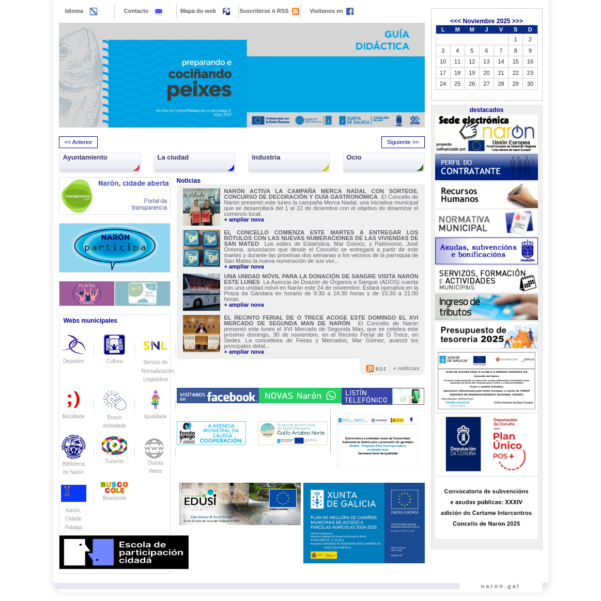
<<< (455, 21)
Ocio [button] (354, 157)
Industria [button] (266, 157)
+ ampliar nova (244, 220)
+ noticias (406, 368)
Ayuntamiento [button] (85, 157)
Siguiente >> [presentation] (403, 142)
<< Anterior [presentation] (79, 142)
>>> (517, 21)
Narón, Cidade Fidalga (73, 510)
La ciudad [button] (173, 157)
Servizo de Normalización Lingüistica (157, 362)
